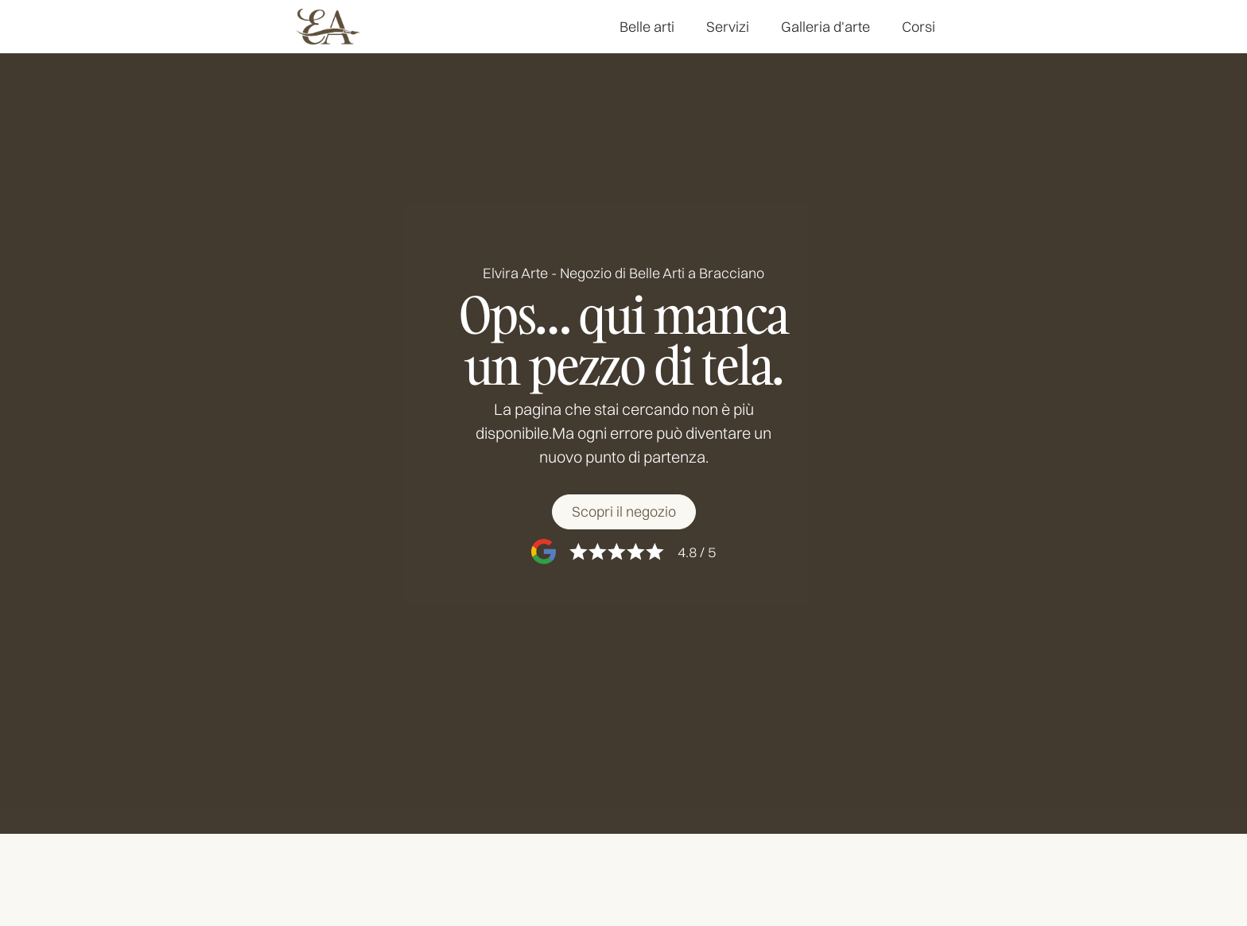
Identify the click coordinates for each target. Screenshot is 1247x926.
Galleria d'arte (825, 26)
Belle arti (647, 26)
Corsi (918, 26)
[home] (327, 27)
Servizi (727, 26)
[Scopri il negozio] (624, 512)
